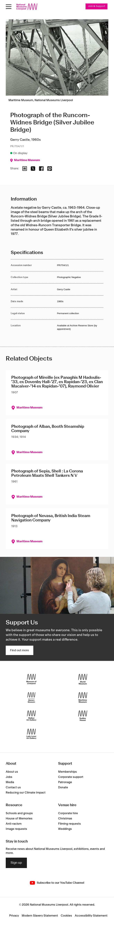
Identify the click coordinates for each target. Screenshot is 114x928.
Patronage (65, 782)
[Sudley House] (82, 716)
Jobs (9, 777)
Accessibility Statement (91, 915)
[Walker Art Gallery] (31, 716)
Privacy (14, 915)
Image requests (16, 829)
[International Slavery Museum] (31, 697)
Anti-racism (14, 823)
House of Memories (19, 818)
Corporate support (70, 777)
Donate (63, 787)
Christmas (65, 818)
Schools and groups (19, 813)
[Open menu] (8, 7)
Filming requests (69, 823)
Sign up (16, 863)
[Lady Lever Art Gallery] (31, 734)
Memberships (67, 771)
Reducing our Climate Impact (25, 792)
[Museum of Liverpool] (31, 679)
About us (12, 771)
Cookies (66, 915)
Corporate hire (68, 813)
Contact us (13, 787)
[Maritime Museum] (82, 697)
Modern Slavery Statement (40, 915)
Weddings (65, 829)
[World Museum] (82, 679)
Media (10, 782)
